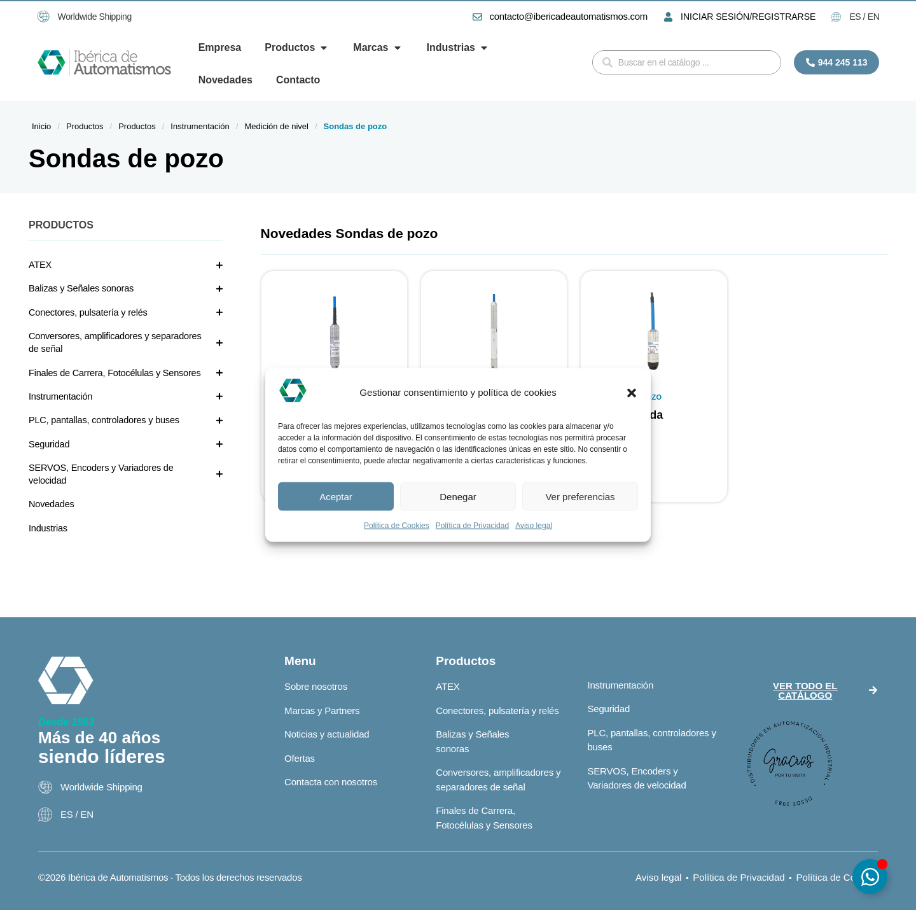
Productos (85, 126)
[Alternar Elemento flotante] (869, 876)
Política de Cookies (396, 525)
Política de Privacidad (472, 525)
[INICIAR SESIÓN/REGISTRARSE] (668, 17)
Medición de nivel (276, 126)
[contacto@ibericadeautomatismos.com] (477, 17)
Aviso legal (533, 525)
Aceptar (335, 496)
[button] (631, 392)
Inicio (41, 126)
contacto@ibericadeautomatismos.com (569, 16)
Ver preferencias (579, 496)
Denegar (458, 496)
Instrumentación (200, 126)
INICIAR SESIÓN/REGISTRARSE (748, 16)
